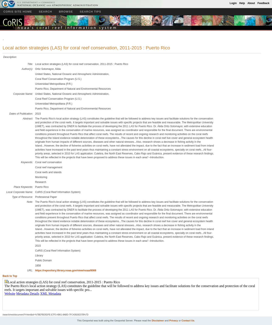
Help (242, 3)
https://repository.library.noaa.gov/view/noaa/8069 (65, 270)
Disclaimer (158, 320)
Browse (66, 11)
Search (45, 11)
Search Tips (90, 11)
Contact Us (187, 320)
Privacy (173, 320)
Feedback (263, 3)
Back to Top (10, 276)
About (251, 3)
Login (233, 3)
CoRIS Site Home (17, 11)
